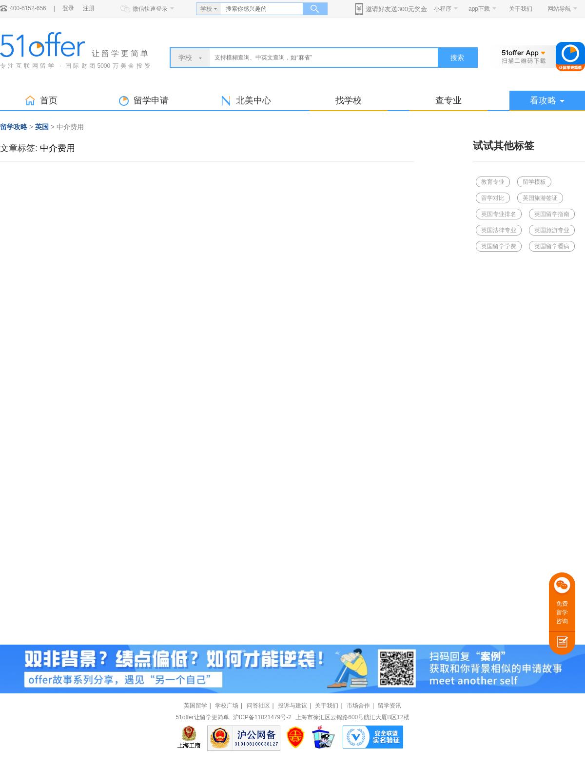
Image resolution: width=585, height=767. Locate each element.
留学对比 (493, 198)
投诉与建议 (292, 705)
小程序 (442, 8)
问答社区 (258, 705)
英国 (42, 127)
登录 (68, 8)
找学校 (348, 100)
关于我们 (520, 8)
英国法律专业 (498, 230)
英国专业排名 (498, 214)
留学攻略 (13, 127)
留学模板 (534, 181)
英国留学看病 (551, 246)
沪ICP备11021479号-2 (262, 717)
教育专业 (493, 181)
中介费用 (57, 148)
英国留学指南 (551, 214)
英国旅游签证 (540, 198)
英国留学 (195, 705)
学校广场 (226, 705)
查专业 (448, 100)
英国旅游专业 (551, 230)
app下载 (479, 8)
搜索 (457, 57)
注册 (89, 8)
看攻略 (547, 100)
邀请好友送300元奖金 (396, 9)
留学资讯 (389, 705)
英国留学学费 (498, 246)
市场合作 (358, 705)
